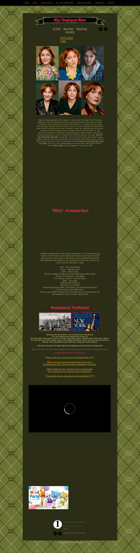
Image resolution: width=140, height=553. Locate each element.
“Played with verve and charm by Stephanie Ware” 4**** (69, 357)
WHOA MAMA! (59, 145)
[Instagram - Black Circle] (106, 29)
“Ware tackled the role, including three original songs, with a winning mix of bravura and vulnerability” (69, 370)
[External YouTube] (70, 459)
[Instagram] (55, 533)
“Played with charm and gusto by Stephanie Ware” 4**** (70, 376)
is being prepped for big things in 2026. (78, 145)
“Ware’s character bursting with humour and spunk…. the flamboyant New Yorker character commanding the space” (70, 363)
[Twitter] (60, 533)
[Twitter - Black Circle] (101, 29)
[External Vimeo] (70, 408)
